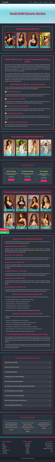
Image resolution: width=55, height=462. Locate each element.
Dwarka (3, 445)
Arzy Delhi (5, 2)
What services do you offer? (27, 362)
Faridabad (27, 451)
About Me (35, 2)
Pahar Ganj (4, 451)
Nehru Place (27, 445)
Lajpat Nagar (27, 443)
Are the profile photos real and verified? (27, 391)
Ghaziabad (27, 453)
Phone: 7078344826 (49, 443)
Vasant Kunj (4, 453)
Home (30, 2)
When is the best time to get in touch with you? (27, 400)
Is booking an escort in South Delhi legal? (27, 377)
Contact (51, 2)
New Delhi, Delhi (49, 446)
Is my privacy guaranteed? (27, 372)
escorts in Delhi (26, 241)
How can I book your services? (27, 367)
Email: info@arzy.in (49, 445)
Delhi (3, 443)
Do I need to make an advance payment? (27, 381)
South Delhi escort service (38, 87)
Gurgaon (27, 450)
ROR (52, 451)
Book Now (11, 179)
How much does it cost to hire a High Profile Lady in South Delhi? (27, 386)
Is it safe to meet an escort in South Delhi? (27, 396)
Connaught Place (5, 450)
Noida (27, 448)
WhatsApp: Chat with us (48, 448)
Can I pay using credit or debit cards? (27, 405)
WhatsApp (3, 232)
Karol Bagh (27, 446)
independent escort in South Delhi (34, 250)
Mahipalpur (4, 446)
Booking (46, 2)
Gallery (40, 2)
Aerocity (4, 448)
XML (52, 450)
